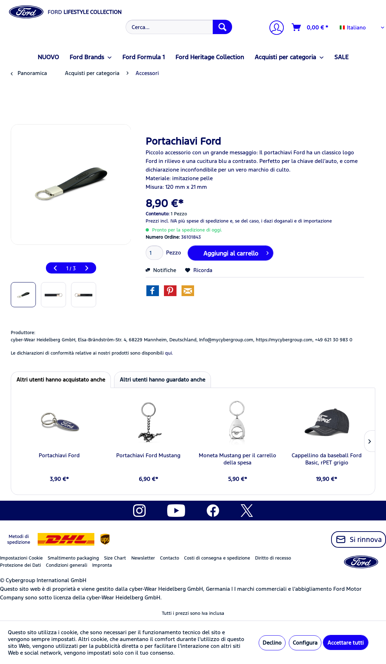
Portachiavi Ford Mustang (148, 455)
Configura (305, 642)
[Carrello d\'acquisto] (310, 27)
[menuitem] (178, 27)
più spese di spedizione (203, 221)
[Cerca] (222, 27)
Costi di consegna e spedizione (217, 558)
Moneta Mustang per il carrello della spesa (237, 459)
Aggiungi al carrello (236, 252)
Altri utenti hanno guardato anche (162, 379)
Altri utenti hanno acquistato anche (61, 379)
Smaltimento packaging (73, 558)
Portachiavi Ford (59, 455)
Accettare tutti (346, 642)
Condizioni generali (66, 565)
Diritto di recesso (273, 558)
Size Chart (115, 558)
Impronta (102, 565)
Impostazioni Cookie (21, 558)
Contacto (169, 558)
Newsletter (143, 558)
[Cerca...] (179, 27)
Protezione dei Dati (20, 565)
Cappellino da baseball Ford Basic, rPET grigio (327, 459)
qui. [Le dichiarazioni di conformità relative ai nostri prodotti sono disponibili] (169, 353)
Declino (272, 642)
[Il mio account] (274, 28)
